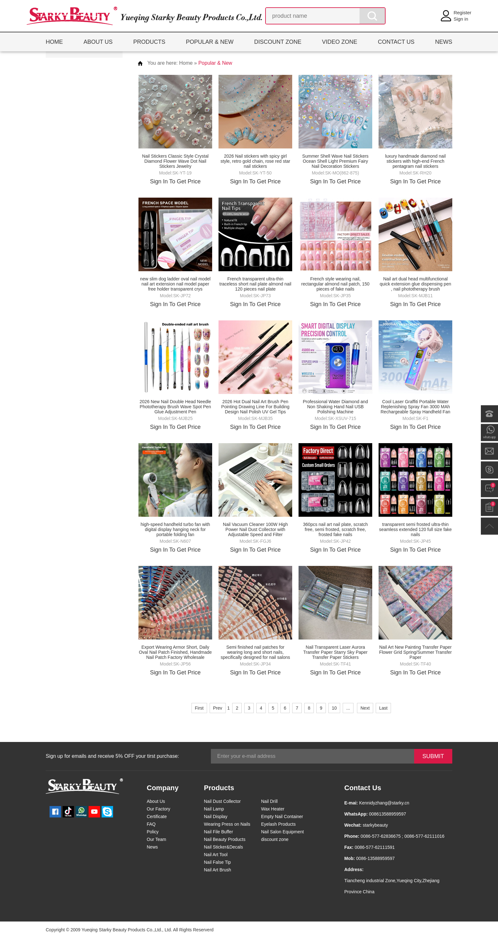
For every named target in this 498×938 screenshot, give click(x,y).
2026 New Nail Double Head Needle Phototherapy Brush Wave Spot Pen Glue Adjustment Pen (175, 406)
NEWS (443, 42)
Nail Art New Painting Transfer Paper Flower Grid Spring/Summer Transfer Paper (415, 652)
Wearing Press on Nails (227, 824)
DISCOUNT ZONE (277, 42)
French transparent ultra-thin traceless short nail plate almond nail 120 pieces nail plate (255, 284)
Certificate (157, 816)
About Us (156, 801)
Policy (152, 831)
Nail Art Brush (217, 869)
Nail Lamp (214, 808)
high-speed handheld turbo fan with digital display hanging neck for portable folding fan (175, 529)
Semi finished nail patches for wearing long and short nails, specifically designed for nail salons (255, 652)
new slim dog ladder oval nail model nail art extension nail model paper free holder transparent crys (175, 284)
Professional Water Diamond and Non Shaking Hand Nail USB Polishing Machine (335, 406)
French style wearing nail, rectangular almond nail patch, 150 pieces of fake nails (335, 284)
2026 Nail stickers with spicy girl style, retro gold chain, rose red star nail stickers (255, 161)
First (199, 708)
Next (365, 708)
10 (334, 708)
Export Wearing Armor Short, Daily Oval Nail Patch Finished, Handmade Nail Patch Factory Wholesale (175, 652)
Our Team (156, 839)
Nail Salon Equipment (282, 831)
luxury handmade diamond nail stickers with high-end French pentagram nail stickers (415, 161)
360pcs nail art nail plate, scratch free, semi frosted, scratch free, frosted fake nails (335, 529)
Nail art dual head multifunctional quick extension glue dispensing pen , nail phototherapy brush (415, 284)
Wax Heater (272, 808)
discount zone (274, 839)
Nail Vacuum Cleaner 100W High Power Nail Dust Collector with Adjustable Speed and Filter (255, 529)
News (152, 846)
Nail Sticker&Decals (223, 846)
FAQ (151, 824)
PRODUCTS (149, 42)
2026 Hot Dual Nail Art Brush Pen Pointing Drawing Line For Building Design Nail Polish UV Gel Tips (255, 406)
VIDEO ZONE (339, 42)
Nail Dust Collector (222, 801)
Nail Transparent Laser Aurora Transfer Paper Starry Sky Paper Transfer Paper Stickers (335, 652)
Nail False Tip (217, 862)
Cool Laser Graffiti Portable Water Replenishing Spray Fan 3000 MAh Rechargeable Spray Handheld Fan (415, 406)
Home (186, 63)
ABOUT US (98, 42)
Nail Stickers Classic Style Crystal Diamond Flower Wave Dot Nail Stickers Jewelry (175, 161)
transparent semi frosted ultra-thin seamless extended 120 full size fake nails (415, 529)
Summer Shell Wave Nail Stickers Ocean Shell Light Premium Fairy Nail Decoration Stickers (335, 161)
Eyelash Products (278, 824)
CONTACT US (396, 42)
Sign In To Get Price (175, 181)
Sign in (461, 19)
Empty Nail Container (282, 816)
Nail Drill (269, 801)
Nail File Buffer (218, 831)
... (348, 708)
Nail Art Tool (215, 854)
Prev (217, 708)
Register (462, 12)
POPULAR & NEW (209, 42)
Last (383, 708)
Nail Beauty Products (225, 839)
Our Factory (158, 808)
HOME (54, 42)
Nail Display (215, 816)
